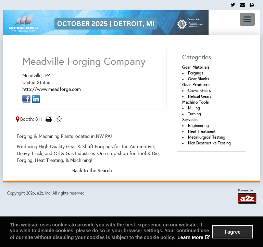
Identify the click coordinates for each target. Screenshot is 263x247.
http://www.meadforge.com (51, 89)
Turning (194, 113)
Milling (194, 108)
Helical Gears (199, 96)
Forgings (195, 73)
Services (190, 119)
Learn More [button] (190, 237)
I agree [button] (232, 232)
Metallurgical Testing (206, 137)
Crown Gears (199, 90)
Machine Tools (195, 102)
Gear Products (196, 84)
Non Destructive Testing (209, 143)
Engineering (198, 125)
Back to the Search (92, 171)
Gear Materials (196, 67)
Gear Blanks (198, 79)
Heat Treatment (202, 131)
